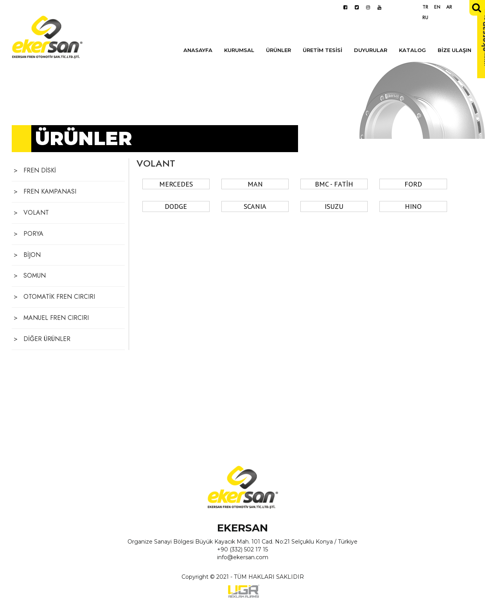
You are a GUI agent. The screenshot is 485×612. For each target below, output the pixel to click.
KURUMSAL (239, 50)
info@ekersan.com (242, 557)
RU (425, 17)
